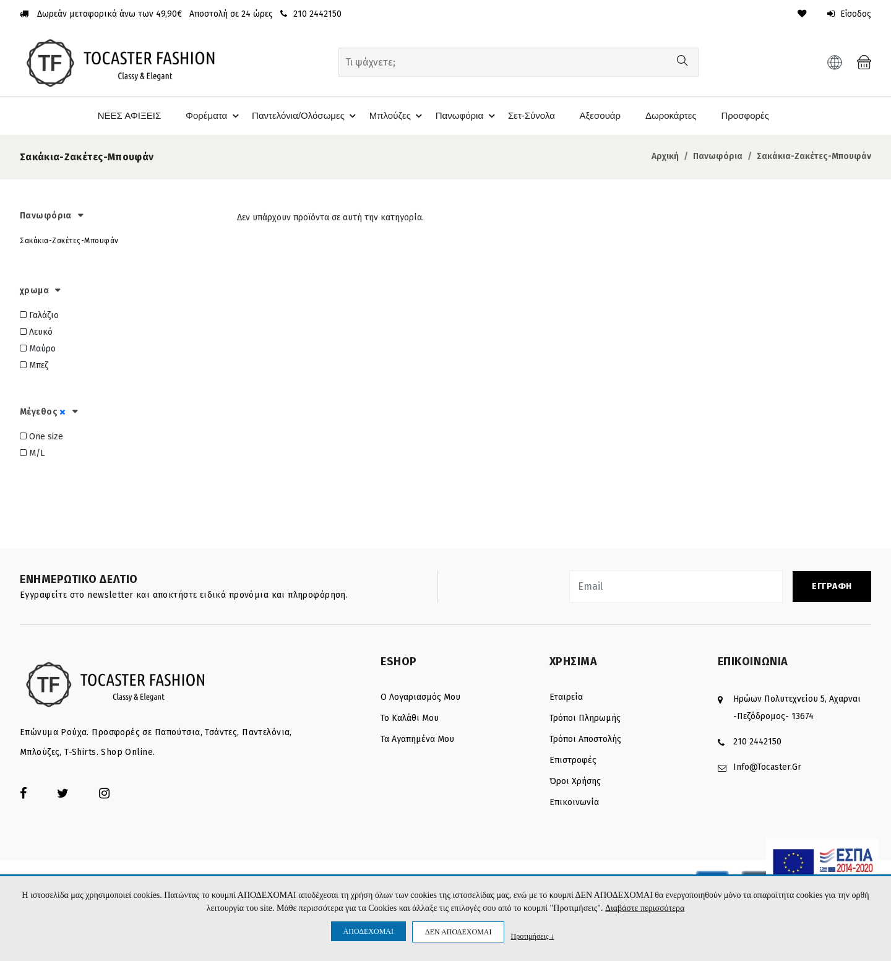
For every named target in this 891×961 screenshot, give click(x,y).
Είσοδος (848, 14)
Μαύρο (38, 348)
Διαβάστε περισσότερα (644, 908)
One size (41, 436)
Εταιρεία (566, 696)
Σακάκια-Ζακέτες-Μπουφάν (814, 156)
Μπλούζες (395, 115)
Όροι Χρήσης (575, 780)
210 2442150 (757, 741)
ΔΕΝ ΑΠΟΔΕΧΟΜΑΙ (458, 932)
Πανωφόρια (465, 115)
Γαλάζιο (39, 315)
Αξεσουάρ (600, 115)
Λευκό (36, 332)
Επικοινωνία (574, 801)
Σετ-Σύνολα (531, 115)
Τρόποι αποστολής (585, 738)
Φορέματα (207, 115)
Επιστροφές (572, 759)
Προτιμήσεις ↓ (532, 936)
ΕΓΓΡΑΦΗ (832, 585)
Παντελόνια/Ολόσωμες (302, 115)
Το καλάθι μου (410, 717)
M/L (32, 452)
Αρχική (665, 156)
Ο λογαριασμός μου (420, 696)
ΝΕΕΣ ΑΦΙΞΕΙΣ (122, 115)
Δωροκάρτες (672, 115)
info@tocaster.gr (767, 766)
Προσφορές (748, 115)
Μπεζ (34, 365)
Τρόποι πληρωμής (585, 717)
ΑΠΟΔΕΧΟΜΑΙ (368, 931)
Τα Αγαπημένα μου (417, 738)
